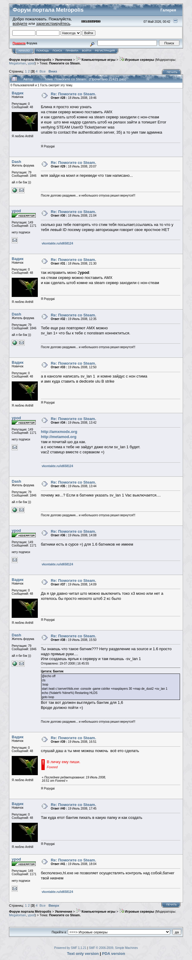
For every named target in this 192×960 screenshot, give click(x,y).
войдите (20, 23)
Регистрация (105, 50)
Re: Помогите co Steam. (73, 94)
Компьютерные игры (96, 59)
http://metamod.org (58, 436)
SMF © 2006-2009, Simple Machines (113, 948)
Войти (86, 50)
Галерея (168, 10)
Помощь (42, 50)
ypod (31, 63)
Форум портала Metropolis (30, 59)
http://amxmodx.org (59, 431)
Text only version (83, 953)
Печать (172, 72)
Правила (72, 50)
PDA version (113, 953)
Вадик (17, 93)
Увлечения (63, 59)
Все (43, 71)
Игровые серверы (136, 59)
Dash (16, 161)
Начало (24, 50)
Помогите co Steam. (65, 63)
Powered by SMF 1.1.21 (70, 948)
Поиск (57, 50)
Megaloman (17, 63)
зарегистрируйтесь (53, 23)
